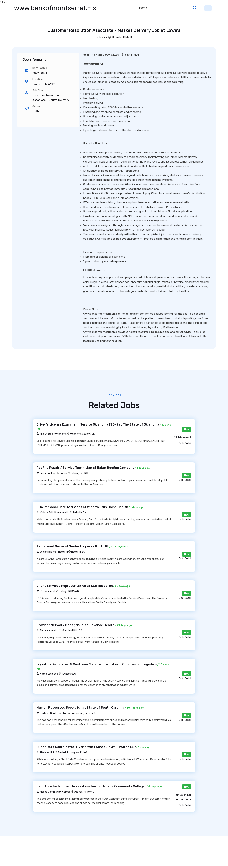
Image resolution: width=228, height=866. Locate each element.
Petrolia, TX (79, 512)
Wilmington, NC (79, 473)
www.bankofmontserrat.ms (55, 8)
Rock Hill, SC (78, 551)
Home (143, 8)
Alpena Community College (54, 791)
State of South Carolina (52, 713)
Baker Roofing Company (52, 473)
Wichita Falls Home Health (53, 512)
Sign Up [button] (208, 8)
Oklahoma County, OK (82, 433)
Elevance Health (47, 630)
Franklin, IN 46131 (122, 37)
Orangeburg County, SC (84, 713)
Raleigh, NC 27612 (69, 591)
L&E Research (46, 591)
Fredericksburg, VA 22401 (72, 752)
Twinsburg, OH (69, 673)
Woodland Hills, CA (72, 630)
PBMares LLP (45, 752)
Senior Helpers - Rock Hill (52, 551)
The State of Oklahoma (52, 433)
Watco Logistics (47, 673)
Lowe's (101, 37)
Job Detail (185, 443)
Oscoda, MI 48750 (84, 791)
